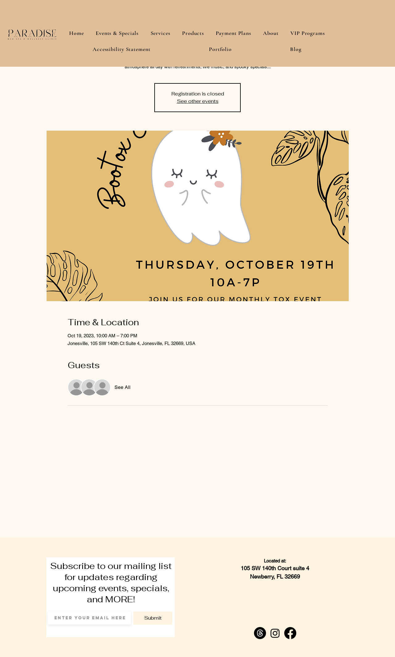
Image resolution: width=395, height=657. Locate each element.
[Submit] (152, 618)
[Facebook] (290, 633)
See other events (197, 101)
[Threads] (260, 633)
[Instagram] (275, 633)
